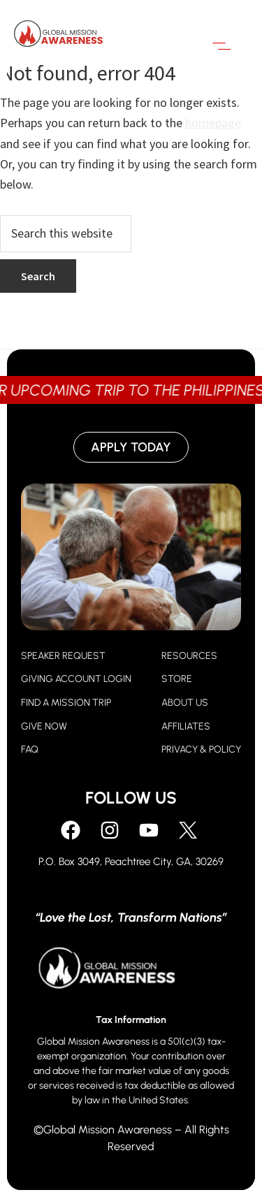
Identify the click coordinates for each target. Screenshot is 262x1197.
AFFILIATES (185, 726)
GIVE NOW (44, 726)
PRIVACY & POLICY (201, 749)
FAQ (29, 749)
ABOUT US (184, 703)
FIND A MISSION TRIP (66, 703)
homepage (213, 123)
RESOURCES (189, 656)
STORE (176, 679)
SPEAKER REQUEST (63, 656)
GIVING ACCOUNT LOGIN (76, 679)
